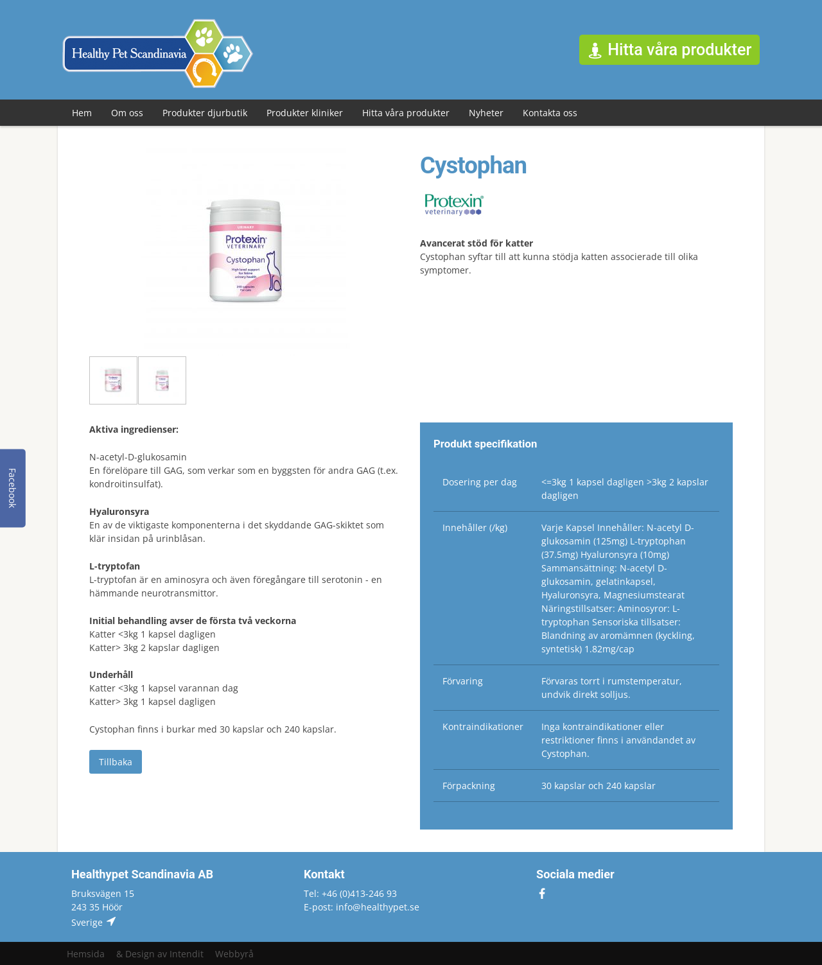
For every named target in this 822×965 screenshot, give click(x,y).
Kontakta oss (550, 113)
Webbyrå (234, 954)
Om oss (127, 113)
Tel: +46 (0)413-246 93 (350, 893)
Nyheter (486, 113)
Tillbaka (115, 762)
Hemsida (86, 954)
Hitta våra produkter (406, 113)
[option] (245, 252)
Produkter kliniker (305, 113)
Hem (82, 113)
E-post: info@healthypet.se (361, 907)
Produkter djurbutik (204, 113)
